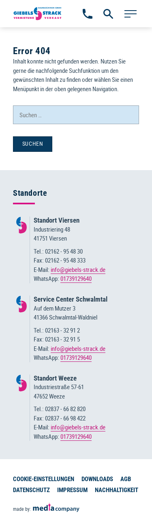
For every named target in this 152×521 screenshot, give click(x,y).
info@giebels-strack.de (78, 269)
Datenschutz (31, 490)
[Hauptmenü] (130, 14)
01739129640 (76, 278)
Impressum (72, 490)
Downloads (97, 479)
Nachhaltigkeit (116, 490)
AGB (125, 479)
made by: (46, 507)
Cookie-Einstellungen (43, 479)
